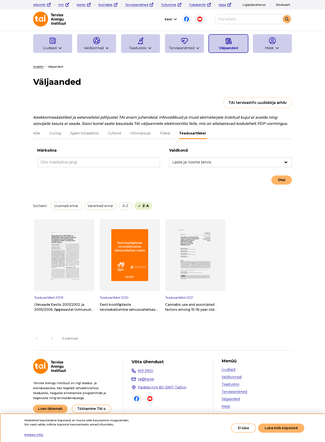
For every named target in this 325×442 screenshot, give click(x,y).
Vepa (222, 5)
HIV (61, 5)
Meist (226, 406)
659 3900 (145, 371)
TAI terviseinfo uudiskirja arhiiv (257, 102)
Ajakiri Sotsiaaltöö (84, 133)
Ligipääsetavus (254, 5)
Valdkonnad (232, 377)
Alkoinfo (39, 5)
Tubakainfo (197, 5)
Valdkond (178, 150)
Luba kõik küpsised (281, 428)
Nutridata (105, 5)
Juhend (114, 133)
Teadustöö (230, 384)
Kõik (36, 133)
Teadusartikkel (193, 133)
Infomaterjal (140, 133)
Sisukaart (283, 5)
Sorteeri (39, 206)
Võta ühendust (148, 361)
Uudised (228, 369)
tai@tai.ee (146, 379)
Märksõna (47, 150)
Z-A (145, 206)
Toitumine (168, 5)
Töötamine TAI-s (91, 409)
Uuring (55, 133)
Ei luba (243, 428)
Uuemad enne (66, 206)
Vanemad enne (100, 206)
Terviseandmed (136, 5)
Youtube (200, 19)
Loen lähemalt (50, 409)
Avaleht (38, 66)
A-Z (125, 206)
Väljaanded (231, 399)
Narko (81, 5)
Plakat (165, 133)
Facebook (187, 19)
